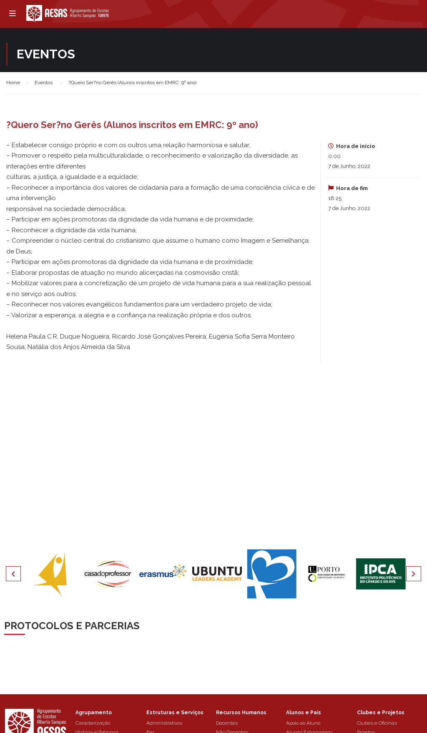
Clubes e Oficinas (377, 723)
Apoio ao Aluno (303, 723)
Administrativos (164, 723)
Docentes (227, 723)
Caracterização (92, 723)
